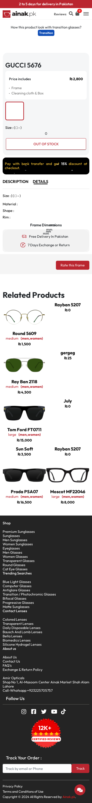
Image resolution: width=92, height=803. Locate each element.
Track (80, 768)
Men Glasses (12, 552)
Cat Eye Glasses (15, 569)
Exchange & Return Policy (22, 669)
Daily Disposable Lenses (21, 628)
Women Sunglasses (18, 544)
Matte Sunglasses (16, 606)
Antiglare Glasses (16, 590)
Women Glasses (15, 556)
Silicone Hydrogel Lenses (22, 644)
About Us (10, 657)
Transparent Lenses (18, 623)
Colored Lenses (15, 619)
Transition (46, 33)
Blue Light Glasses (17, 582)
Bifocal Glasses (14, 598)
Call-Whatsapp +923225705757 (28, 690)
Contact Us (11, 661)
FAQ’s (7, 665)
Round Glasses (14, 565)
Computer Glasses (17, 586)
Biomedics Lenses (17, 640)
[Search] (37, 768)
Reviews (60, 14)
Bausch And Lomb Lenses (22, 632)
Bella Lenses (12, 636)
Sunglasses (11, 536)
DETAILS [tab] (40, 181)
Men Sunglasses (15, 540)
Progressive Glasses (18, 602)
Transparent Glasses (19, 560)
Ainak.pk (69, 797)
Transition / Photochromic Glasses (29, 594)
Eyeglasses (11, 548)
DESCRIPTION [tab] (15, 181)
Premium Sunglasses (19, 531)
